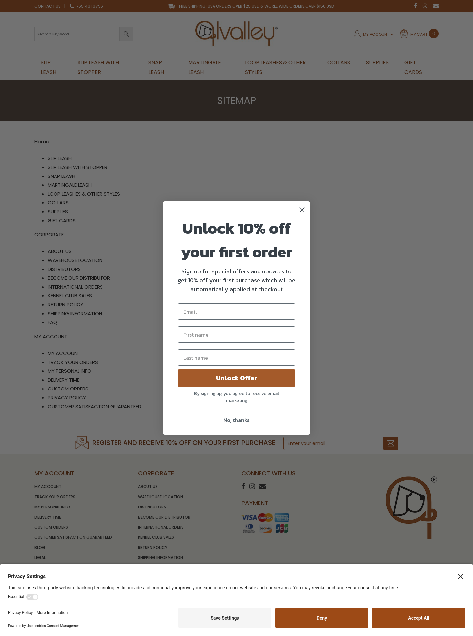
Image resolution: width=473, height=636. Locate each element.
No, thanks (236, 420)
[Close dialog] (302, 210)
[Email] (236, 311)
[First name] (236, 334)
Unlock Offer (236, 378)
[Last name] (236, 357)
